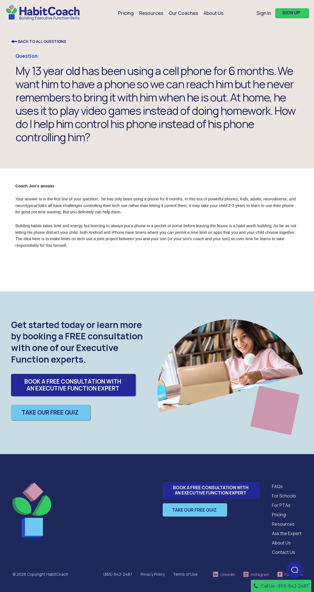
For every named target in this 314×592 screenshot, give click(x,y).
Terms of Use (185, 574)
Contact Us (283, 552)
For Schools (284, 496)
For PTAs (281, 505)
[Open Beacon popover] (294, 570)
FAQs (277, 486)
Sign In (263, 13)
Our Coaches (183, 13)
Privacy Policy (153, 574)
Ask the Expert (287, 533)
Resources (283, 524)
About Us (281, 543)
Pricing (126, 13)
